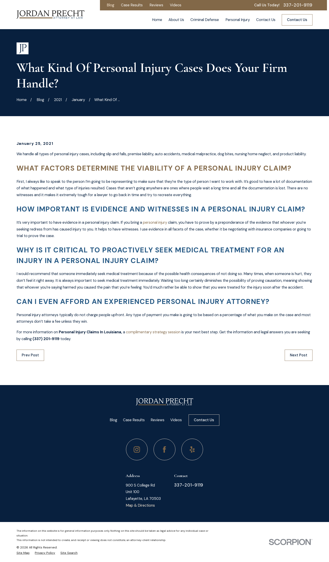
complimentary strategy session (153, 332)
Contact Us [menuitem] (265, 19)
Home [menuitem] (157, 19)
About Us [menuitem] (176, 19)
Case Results (132, 5)
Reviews (156, 5)
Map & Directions (140, 505)
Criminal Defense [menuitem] (204, 19)
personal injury (155, 222)
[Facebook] (164, 450)
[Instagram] (137, 450)
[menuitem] (23, 552)
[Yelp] (192, 450)
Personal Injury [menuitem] (237, 19)
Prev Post (30, 355)
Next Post (298, 355)
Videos (175, 5)
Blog (110, 5)
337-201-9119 (297, 5)
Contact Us (297, 19)
